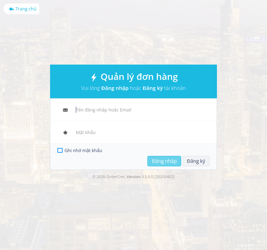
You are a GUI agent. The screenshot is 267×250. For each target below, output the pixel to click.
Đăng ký (196, 161)
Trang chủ (23, 9)
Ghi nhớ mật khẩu (83, 150)
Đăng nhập (164, 161)
